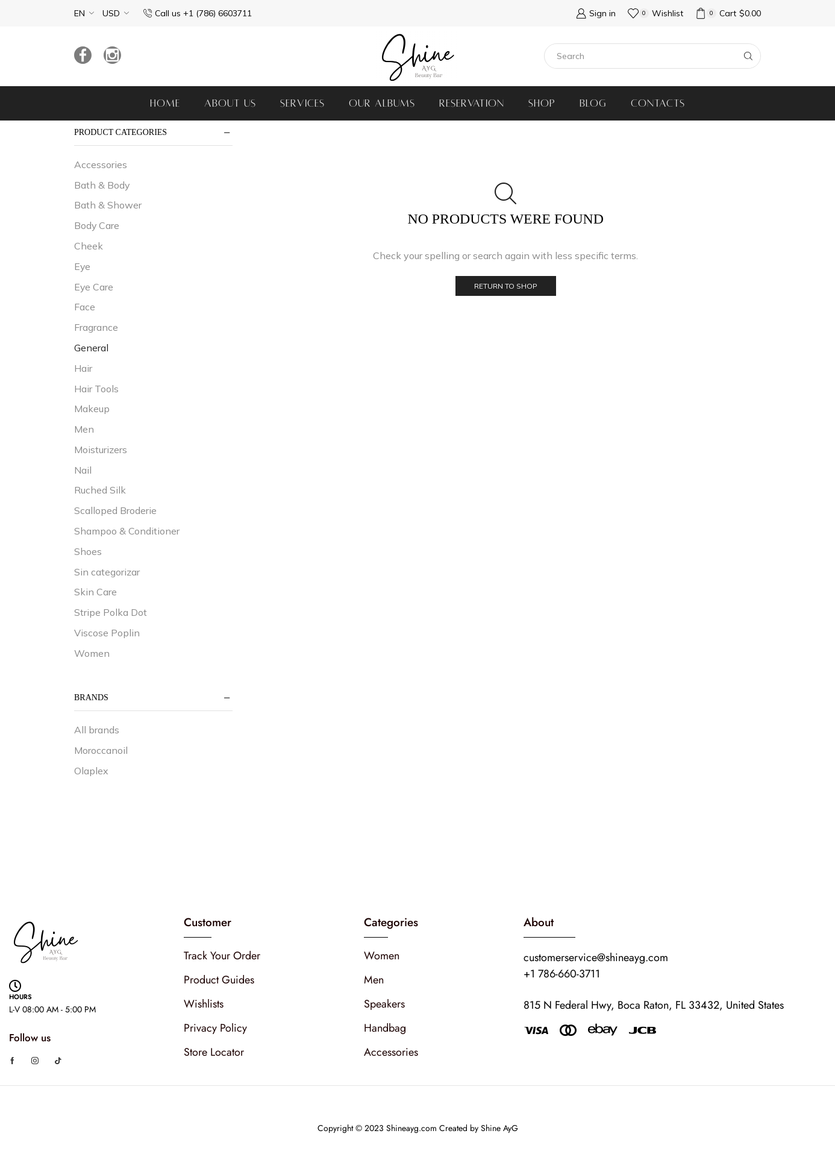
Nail (83, 470)
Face (84, 307)
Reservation (471, 103)
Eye (82, 266)
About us (230, 103)
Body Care (96, 225)
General (91, 348)
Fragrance (96, 327)
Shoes (88, 551)
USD (111, 13)
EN (79, 13)
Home (165, 103)
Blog (593, 103)
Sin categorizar (107, 572)
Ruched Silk (100, 490)
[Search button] (748, 56)
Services (302, 103)
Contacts (658, 103)
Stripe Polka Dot (110, 612)
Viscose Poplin (107, 633)
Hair (83, 368)
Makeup (92, 409)
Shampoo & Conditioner (127, 531)
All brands (96, 730)
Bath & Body (102, 185)
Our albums (382, 103)
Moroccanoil (101, 750)
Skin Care (95, 592)
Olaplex (91, 771)
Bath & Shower (108, 205)
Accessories (100, 164)
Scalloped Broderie (115, 510)
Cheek (88, 246)
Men (84, 429)
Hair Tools (96, 389)
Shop (541, 103)
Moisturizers (100, 450)
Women (92, 653)
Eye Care (93, 287)
